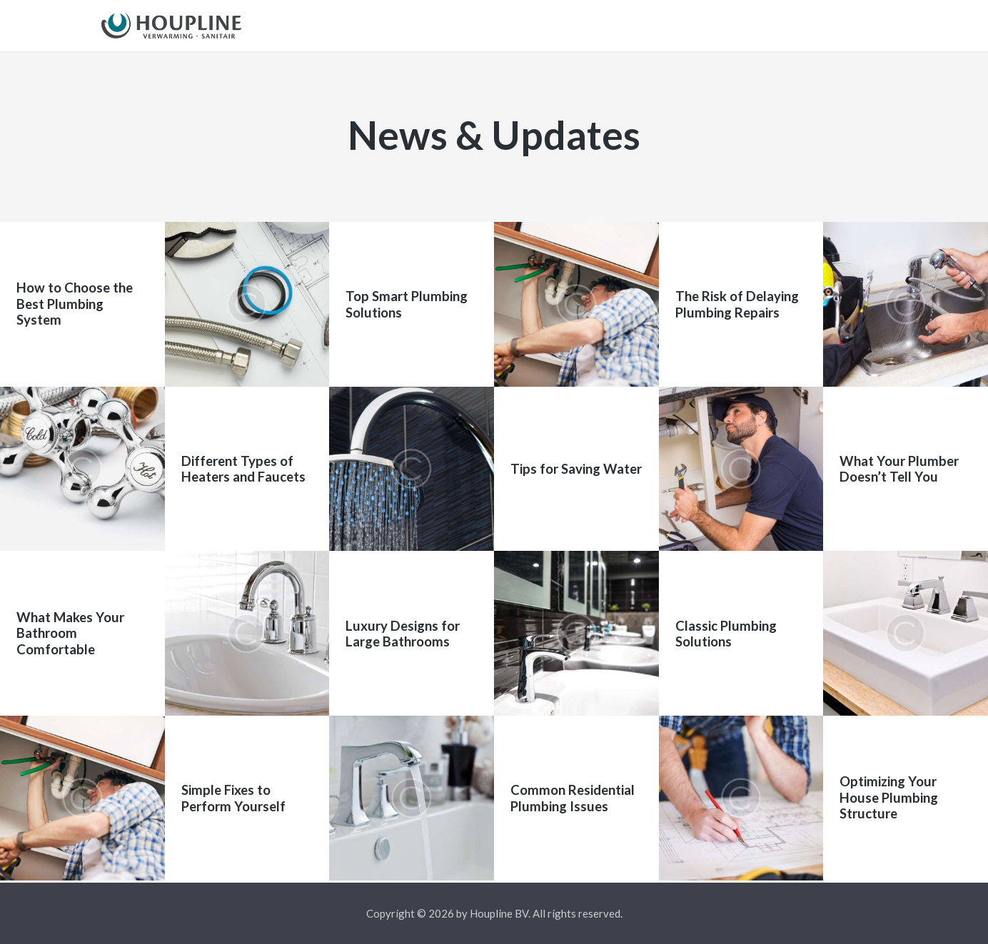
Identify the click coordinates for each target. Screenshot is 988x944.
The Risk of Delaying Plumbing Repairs (737, 306)
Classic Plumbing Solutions (726, 635)
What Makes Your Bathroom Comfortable (70, 635)
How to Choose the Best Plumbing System (74, 306)
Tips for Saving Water (576, 471)
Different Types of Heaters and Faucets (243, 471)
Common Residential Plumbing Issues (572, 800)
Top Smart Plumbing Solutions (407, 306)
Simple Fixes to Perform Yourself (233, 800)
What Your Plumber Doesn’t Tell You (899, 471)
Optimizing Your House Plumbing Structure (889, 800)
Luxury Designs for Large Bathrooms (403, 635)
